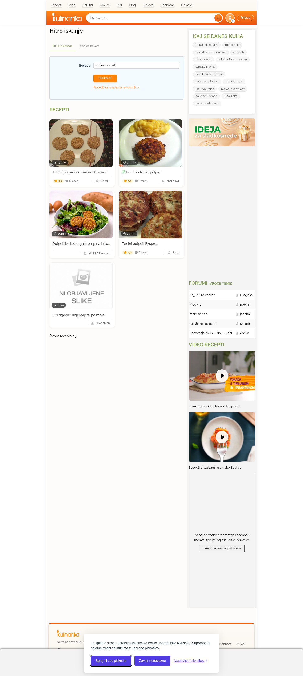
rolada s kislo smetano (232, 59)
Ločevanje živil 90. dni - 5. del (211, 333)
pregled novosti (89, 45)
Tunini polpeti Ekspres (140, 243)
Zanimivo (167, 5)
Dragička (246, 295)
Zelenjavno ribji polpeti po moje (79, 315)
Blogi (132, 5)
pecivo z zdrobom (207, 103)
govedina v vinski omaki (211, 52)
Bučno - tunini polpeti (144, 172)
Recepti (56, 5)
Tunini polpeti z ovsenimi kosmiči (80, 172)
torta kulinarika (205, 66)
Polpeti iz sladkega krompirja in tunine (84, 243)
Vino (72, 5)
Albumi (105, 5)
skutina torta (203, 59)
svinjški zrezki (234, 81)
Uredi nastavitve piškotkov (222, 548)
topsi (176, 252)
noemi (244, 304)
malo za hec (198, 314)
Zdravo (149, 5)
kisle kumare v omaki (209, 74)
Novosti (186, 5)
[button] (240, 18)
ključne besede (63, 45)
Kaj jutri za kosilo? (202, 295)
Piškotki (241, 644)
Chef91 (105, 181)
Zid (119, 5)
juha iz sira (230, 96)
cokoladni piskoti (206, 96)
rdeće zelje (232, 44)
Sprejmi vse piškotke (111, 661)
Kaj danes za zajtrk (203, 323)
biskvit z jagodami (207, 44)
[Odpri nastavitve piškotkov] (190, 661)
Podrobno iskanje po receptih (114, 87)
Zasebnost (224, 644)
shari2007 (173, 181)
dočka (244, 333)
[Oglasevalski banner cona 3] (222, 211)
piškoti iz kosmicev (233, 88)
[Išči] (218, 18)
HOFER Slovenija (99, 253)
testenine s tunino (207, 81)
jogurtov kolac (205, 88)
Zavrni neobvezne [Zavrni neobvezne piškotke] (152, 661)
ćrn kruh (238, 52)
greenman (103, 323)
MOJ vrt (195, 304)
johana (245, 314)
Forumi (87, 5)
